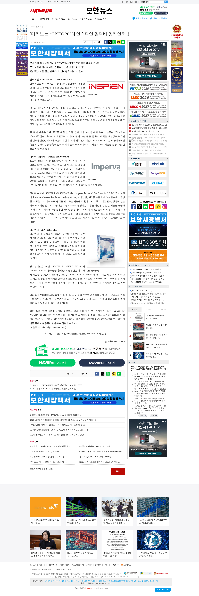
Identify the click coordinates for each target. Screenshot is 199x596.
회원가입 (40, 2)
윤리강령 (89, 565)
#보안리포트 (86, 19)
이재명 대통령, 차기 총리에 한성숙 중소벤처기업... (101, 451)
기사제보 (48, 2)
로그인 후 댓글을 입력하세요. (70, 471)
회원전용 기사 (142, 18)
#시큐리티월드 (58, 19)
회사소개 (33, 565)
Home (32, 27)
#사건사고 (72, 19)
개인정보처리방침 (62, 565)
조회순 (134, 310)
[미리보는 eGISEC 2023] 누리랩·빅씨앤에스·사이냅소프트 (57, 385)
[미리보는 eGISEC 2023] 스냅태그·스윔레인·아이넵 (54, 389)
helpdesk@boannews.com (140, 577)
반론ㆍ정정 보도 (163, 590)
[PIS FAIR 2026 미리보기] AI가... (144, 291)
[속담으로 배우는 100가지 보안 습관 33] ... (97, 446)
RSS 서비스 (127, 565)
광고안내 (42, 565)
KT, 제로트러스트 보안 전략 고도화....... (147, 300)
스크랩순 (162, 310)
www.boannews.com (76, 333)
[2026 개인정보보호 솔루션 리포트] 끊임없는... (99, 462)
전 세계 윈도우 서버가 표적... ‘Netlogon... (148, 131)
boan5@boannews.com (54, 327)
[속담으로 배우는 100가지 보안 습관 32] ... (48, 462)
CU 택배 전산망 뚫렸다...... (147, 269)
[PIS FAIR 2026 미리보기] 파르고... (145, 297)
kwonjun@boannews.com (100, 583)
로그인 (32, 2)
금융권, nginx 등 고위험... (146, 282)
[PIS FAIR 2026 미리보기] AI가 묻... (45, 451)
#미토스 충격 (100, 19)
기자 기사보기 (115, 341)
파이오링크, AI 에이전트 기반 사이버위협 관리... (51, 446)
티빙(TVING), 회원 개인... (147, 273)
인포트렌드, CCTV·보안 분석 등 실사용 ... (148, 303)
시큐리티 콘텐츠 (160, 18)
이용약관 (50, 565)
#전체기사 (44, 19)
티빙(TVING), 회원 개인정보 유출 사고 (147, 134)
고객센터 (98, 565)
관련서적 (115, 565)
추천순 (148, 310)
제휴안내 (107, 565)
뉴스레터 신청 (65, 2)
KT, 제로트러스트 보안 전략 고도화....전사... (49, 457)
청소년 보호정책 (78, 565)
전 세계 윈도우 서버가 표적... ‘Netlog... (96, 457)
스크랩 (55, 2)
